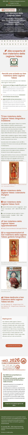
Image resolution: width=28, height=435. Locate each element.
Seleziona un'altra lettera (14, 345)
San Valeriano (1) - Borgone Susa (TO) (13, 304)
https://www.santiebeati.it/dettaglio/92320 (14, 228)
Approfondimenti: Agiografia (15, 30)
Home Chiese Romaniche (14, 28)
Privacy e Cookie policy (7, 432)
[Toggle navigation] (20, 9)
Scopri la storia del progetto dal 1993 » (14, 404)
